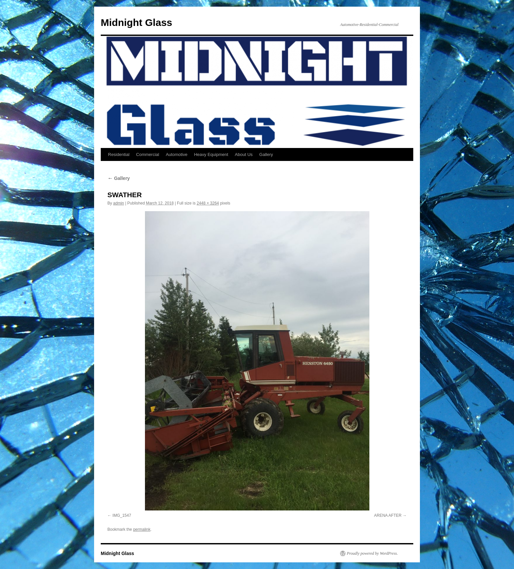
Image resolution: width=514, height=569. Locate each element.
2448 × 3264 (207, 203)
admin (118, 203)
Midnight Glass (136, 22)
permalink (141, 529)
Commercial (147, 154)
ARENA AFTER (388, 515)
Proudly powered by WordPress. (372, 553)
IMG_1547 (121, 515)
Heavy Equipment (211, 154)
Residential (118, 154)
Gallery (266, 154)
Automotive (177, 154)
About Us (243, 154)
